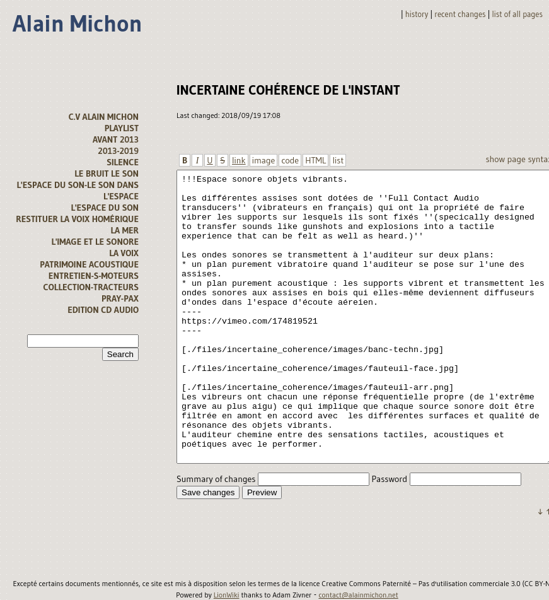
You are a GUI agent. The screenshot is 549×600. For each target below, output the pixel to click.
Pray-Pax (120, 298)
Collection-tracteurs (91, 287)
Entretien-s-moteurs (94, 275)
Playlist (122, 128)
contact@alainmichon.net (358, 595)
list (338, 160)
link (239, 160)
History (417, 14)
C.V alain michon (104, 116)
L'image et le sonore (95, 241)
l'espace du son (105, 207)
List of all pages (517, 14)
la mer (124, 230)
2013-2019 (118, 150)
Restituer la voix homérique (77, 219)
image (263, 160)
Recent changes (459, 14)
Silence (123, 162)
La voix (124, 253)
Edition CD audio (103, 309)
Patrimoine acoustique (89, 264)
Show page (505, 159)
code (290, 160)
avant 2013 (116, 139)
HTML (315, 160)
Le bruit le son (106, 173)
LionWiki (227, 595)
